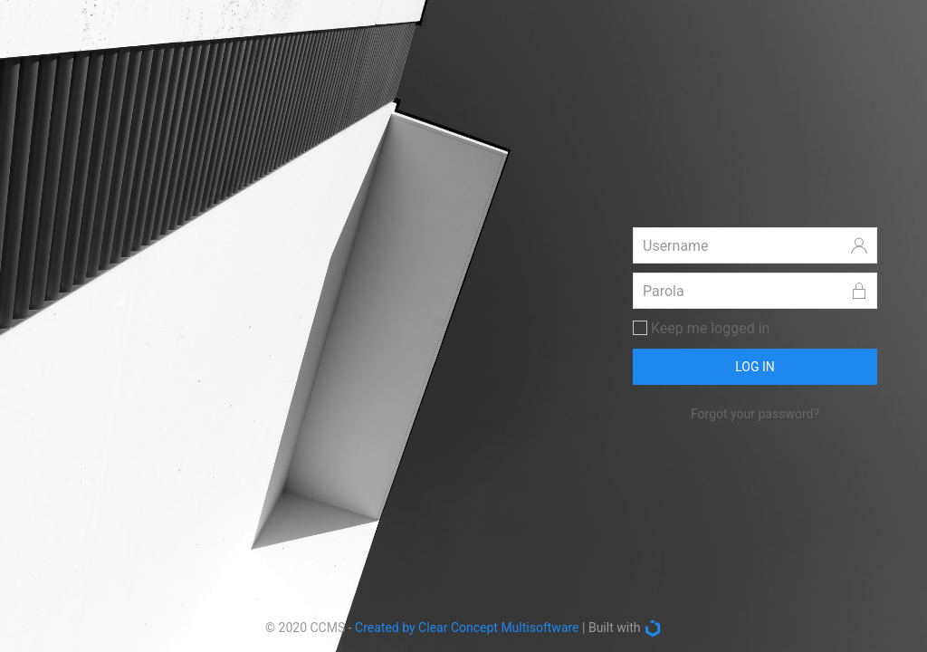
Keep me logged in (701, 328)
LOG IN (755, 367)
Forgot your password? (755, 414)
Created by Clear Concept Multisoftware (466, 627)
